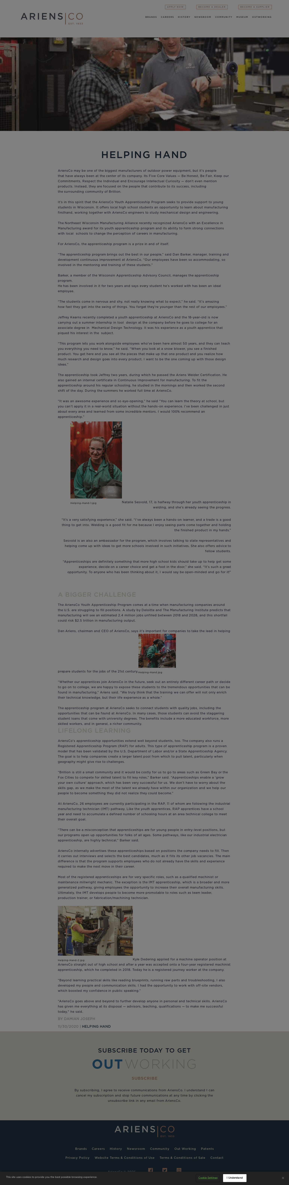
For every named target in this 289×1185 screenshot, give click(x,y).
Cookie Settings (207, 1178)
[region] (144, 1178)
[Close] (283, 1178)
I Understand (235, 1178)
